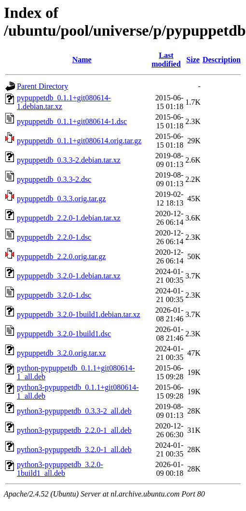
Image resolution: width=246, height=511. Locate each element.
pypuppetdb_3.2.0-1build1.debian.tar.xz (78, 314)
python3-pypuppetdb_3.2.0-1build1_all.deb (60, 468)
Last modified (165, 59)
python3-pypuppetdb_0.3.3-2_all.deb (74, 411)
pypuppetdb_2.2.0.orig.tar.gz (61, 256)
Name (82, 59)
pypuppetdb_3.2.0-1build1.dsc (64, 334)
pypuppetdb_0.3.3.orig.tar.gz (61, 198)
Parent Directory (42, 86)
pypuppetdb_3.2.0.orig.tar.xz (61, 353)
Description (222, 59)
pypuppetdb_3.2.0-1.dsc (54, 295)
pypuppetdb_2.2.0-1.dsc (54, 237)
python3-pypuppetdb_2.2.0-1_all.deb (74, 430)
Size (193, 59)
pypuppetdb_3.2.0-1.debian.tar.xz (69, 276)
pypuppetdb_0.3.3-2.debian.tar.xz (69, 160)
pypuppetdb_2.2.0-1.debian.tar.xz (69, 218)
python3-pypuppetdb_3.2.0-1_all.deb (74, 449)
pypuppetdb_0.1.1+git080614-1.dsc (72, 121)
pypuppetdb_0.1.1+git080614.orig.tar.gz (79, 141)
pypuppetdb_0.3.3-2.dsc (54, 179)
